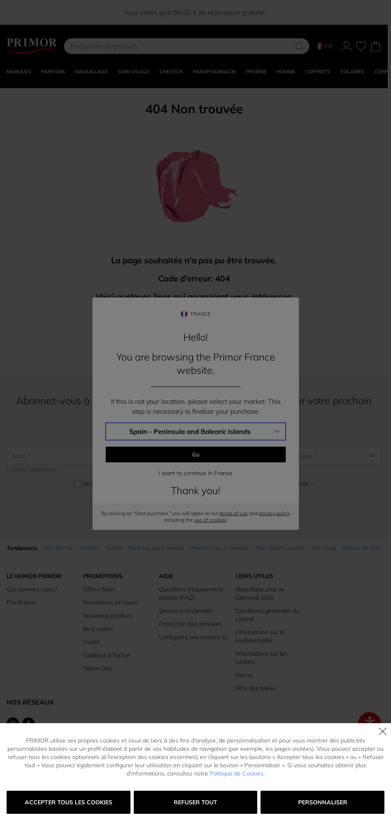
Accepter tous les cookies (68, 802)
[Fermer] (383, 731)
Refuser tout (195, 802)
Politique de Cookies (236, 773)
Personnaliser (322, 802)
